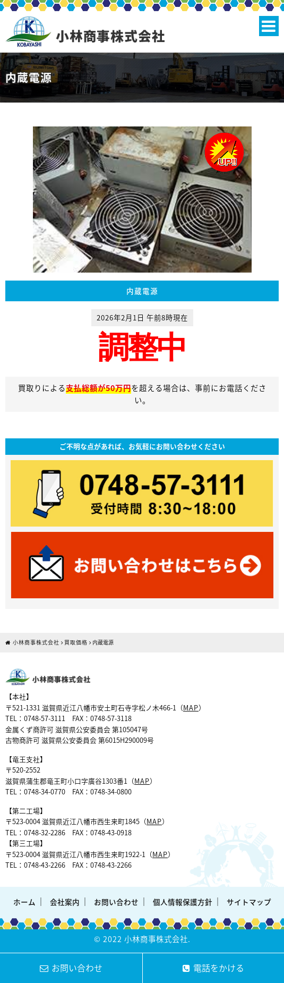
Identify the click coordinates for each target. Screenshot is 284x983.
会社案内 (65, 901)
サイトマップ (249, 901)
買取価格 (76, 642)
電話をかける (213, 967)
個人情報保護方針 (182, 901)
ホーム (24, 901)
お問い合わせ (116, 901)
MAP (191, 707)
